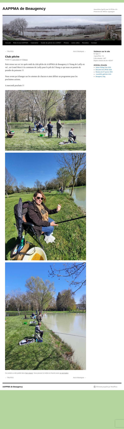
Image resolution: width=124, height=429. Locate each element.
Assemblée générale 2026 (103, 74)
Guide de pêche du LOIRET (51, 43)
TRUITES (9, 51)
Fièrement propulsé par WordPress (106, 387)
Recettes (85, 43)
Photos (66, 43)
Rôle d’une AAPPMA (20, 43)
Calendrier (34, 43)
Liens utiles (75, 43)
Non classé (29, 373)
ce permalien (64, 373)
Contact (94, 43)
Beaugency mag (100, 76)
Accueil (8, 43)
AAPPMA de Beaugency (24, 8)
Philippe (25, 60)
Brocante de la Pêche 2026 (104, 70)
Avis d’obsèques (79, 51)
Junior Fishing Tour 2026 (103, 67)
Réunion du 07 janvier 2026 (104, 72)
